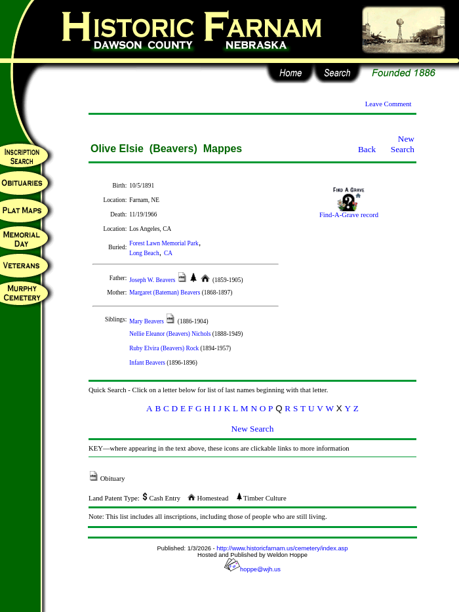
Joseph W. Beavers (153, 280)
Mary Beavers (147, 321)
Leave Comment (388, 104)
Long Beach (144, 253)
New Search (402, 144)
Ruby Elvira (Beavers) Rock (164, 348)
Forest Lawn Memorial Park (163, 243)
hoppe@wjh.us (252, 569)
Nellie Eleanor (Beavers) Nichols (170, 334)
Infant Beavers (148, 362)
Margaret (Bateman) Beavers (165, 292)
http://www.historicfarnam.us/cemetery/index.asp (282, 548)
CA (168, 253)
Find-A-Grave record (348, 211)
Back (367, 149)
